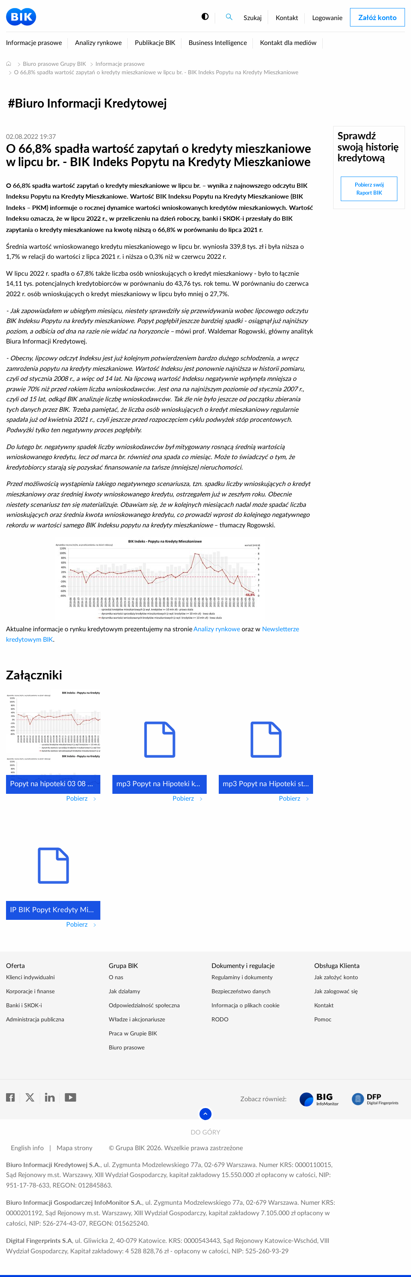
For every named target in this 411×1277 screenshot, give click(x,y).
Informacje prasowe (34, 43)
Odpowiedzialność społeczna (144, 1006)
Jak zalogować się (336, 991)
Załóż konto (377, 17)
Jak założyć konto (336, 977)
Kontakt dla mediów (288, 43)
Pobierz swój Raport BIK (369, 188)
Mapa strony (74, 1148)
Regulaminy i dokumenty (242, 977)
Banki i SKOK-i (24, 1006)
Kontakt (287, 18)
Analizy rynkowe (98, 43)
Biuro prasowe (126, 1048)
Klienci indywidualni (30, 977)
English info (27, 1148)
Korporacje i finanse (30, 991)
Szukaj (253, 18)
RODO (220, 1020)
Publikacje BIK (155, 43)
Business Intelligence (218, 43)
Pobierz (83, 798)
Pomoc (323, 1020)
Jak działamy (124, 991)
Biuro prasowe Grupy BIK (54, 64)
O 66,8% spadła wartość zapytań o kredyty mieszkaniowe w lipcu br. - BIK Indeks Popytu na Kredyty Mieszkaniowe (156, 72)
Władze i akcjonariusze (137, 1020)
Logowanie (327, 18)
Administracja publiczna (35, 1020)
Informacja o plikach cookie (245, 1006)
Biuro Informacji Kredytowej (91, 103)
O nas (116, 977)
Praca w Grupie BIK (133, 1034)
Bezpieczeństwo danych (241, 991)
